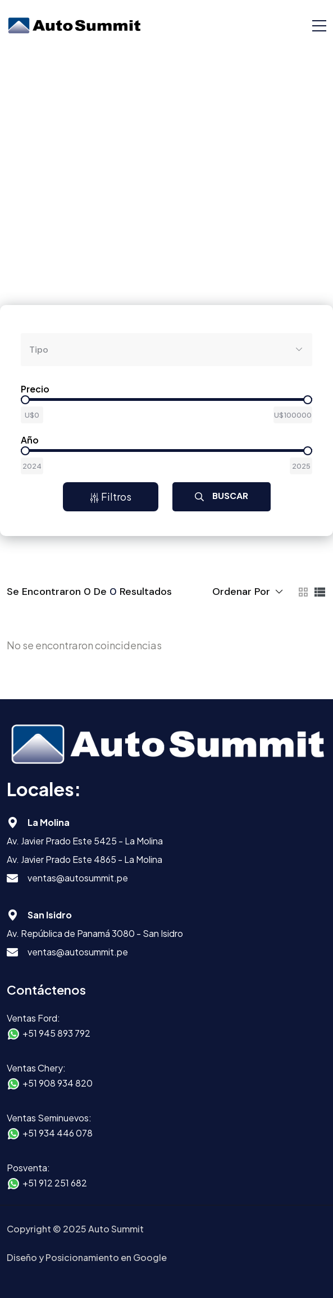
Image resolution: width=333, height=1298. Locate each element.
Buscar (221, 496)
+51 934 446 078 (57, 1133)
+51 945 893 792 (56, 1033)
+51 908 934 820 (57, 1083)
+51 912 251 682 (54, 1183)
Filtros (110, 496)
